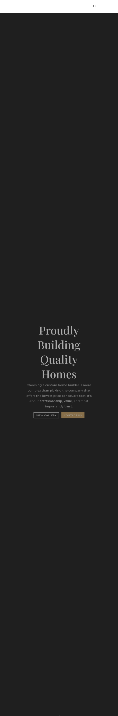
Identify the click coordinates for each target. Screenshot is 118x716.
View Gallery (46, 414)
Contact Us (73, 414)
